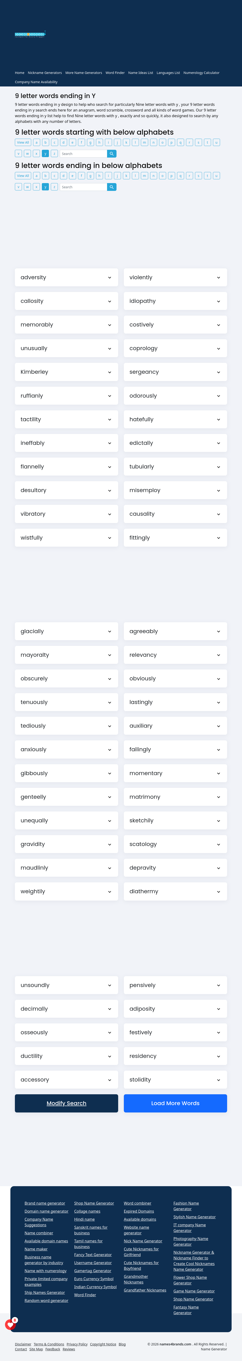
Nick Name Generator (143, 1241)
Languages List (168, 72)
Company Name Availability (36, 82)
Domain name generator (47, 1211)
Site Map (36, 1349)
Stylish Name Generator (194, 1216)
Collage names (87, 1211)
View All (23, 142)
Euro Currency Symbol (93, 1278)
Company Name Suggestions (39, 1222)
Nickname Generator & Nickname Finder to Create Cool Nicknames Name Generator (194, 1261)
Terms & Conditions (49, 1344)
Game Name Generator (194, 1291)
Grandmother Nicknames (136, 1279)
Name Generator (214, 1349)
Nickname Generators (45, 72)
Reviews (69, 1349)
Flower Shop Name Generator (190, 1280)
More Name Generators (83, 72)
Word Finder (115, 72)
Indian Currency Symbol (95, 1286)
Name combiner (39, 1233)
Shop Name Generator (94, 1203)
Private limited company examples (46, 1281)
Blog (122, 1344)
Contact (21, 1349)
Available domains (140, 1219)
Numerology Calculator (202, 72)
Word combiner (137, 1203)
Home (19, 72)
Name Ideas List (140, 72)
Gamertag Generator (92, 1270)
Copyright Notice (103, 1344)
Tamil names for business (88, 1243)
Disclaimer (23, 1344)
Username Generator (93, 1262)
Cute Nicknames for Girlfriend (141, 1251)
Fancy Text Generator (93, 1254)
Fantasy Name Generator (186, 1310)
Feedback (52, 1349)
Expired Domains (139, 1211)
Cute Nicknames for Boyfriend (141, 1265)
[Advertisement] (139, 35)
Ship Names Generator (45, 1292)
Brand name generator (45, 1203)
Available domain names (46, 1241)
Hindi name (84, 1219)
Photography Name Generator (190, 1241)
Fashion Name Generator (186, 1206)
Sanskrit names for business (91, 1230)
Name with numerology (45, 1270)
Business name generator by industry (44, 1259)
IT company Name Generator (189, 1227)
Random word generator (46, 1300)
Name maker (36, 1249)
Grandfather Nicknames (145, 1290)
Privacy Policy (77, 1344)
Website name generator (136, 1230)
